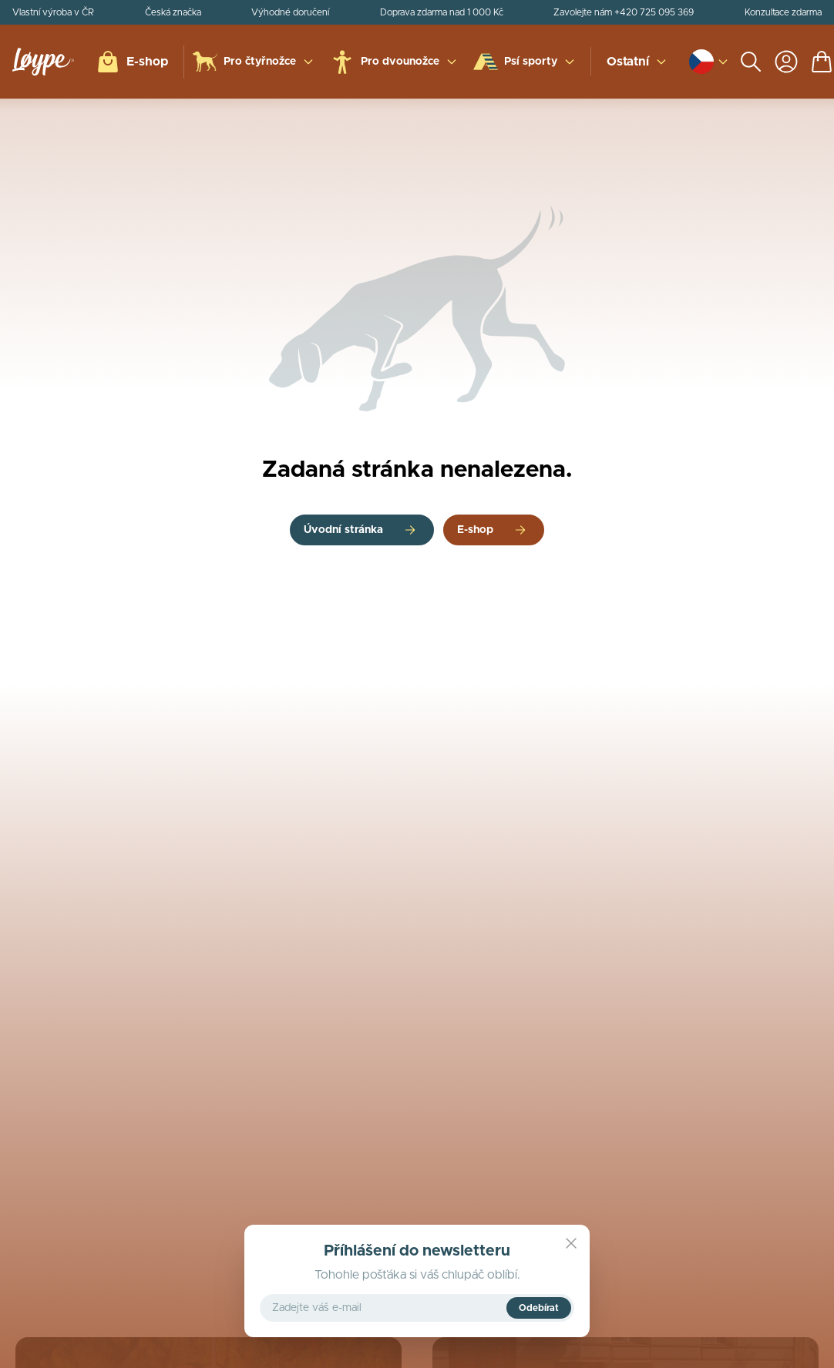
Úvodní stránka (343, 530)
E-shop (475, 530)
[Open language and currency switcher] (701, 61)
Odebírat (539, 1308)
